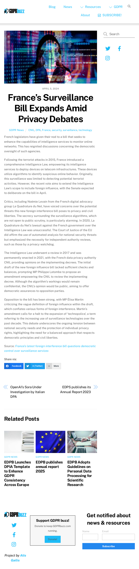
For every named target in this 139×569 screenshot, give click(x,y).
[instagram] (108, 57)
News (68, 7)
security (57, 130)
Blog (52, 7)
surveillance (70, 130)
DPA (38, 130)
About (85, 15)
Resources (90, 7)
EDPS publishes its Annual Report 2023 (75, 389)
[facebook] (120, 48)
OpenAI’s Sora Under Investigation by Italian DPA (27, 392)
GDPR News (16, 130)
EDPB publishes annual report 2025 (49, 466)
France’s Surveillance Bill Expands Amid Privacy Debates (50, 108)
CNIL (31, 130)
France (46, 130)
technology (85, 130)
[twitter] (108, 48)
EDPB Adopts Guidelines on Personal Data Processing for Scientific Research (79, 473)
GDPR (116, 7)
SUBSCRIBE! (110, 15)
